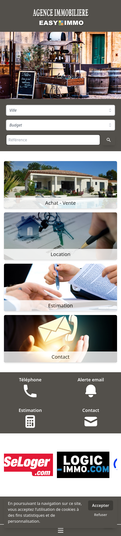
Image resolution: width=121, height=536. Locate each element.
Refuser (100, 514)
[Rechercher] (108, 139)
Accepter (100, 505)
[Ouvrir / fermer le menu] (60, 530)
